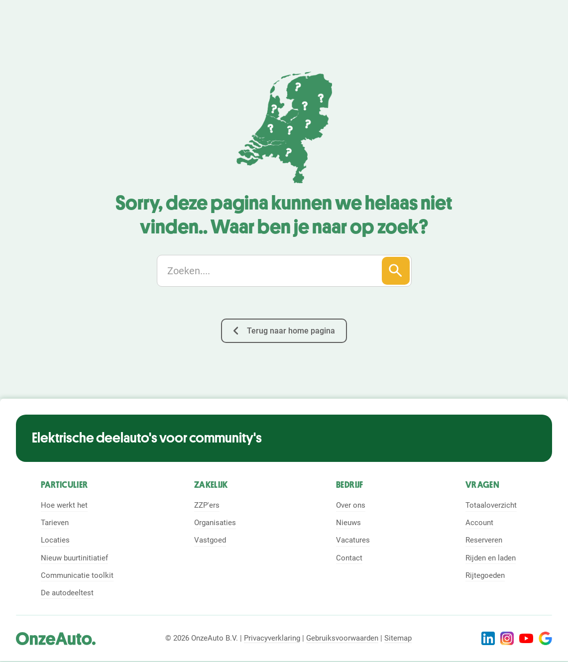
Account (479, 522)
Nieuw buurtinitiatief (74, 557)
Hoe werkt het (64, 505)
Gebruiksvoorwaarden (342, 638)
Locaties (55, 540)
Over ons (350, 505)
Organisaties (215, 522)
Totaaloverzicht (491, 505)
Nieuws (348, 522)
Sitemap (398, 638)
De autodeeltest (67, 592)
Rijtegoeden (485, 575)
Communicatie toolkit (77, 575)
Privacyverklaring (272, 638)
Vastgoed (210, 540)
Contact (349, 557)
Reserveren (483, 540)
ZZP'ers (207, 505)
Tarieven (55, 522)
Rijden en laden (490, 557)
